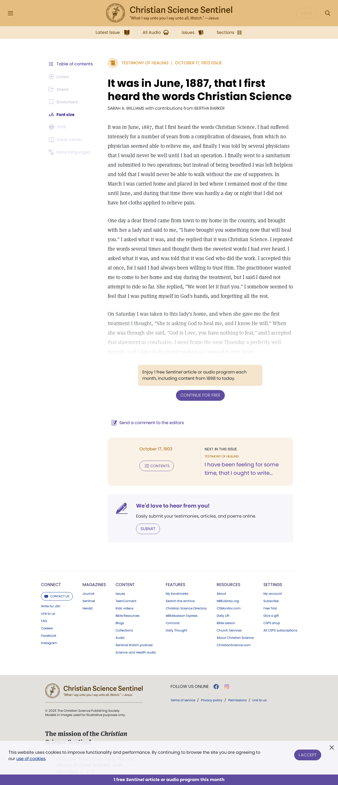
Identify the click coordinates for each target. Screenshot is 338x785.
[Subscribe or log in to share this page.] (59, 89)
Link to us (48, 613)
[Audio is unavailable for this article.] (59, 76)
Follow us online (189, 686)
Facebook (48, 635)
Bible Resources (127, 615)
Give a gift (271, 615)
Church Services (229, 630)
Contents (155, 465)
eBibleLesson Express (181, 615)
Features (175, 584)
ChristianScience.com (234, 644)
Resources (228, 584)
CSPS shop (271, 622)
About (221, 593)
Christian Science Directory (186, 608)
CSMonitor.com (229, 608)
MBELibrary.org (228, 600)
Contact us (56, 596)
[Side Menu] (10, 13)
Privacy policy (211, 700)
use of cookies (30, 759)
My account (272, 593)
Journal (88, 593)
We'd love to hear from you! (172, 505)
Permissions (237, 700)
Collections (124, 630)
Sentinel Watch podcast (134, 644)
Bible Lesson (226, 622)
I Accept (308, 754)
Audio (120, 637)
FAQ (44, 620)
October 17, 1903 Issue (197, 63)
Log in (307, 13)
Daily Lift (223, 615)
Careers (47, 628)
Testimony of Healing (143, 63)
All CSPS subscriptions (280, 630)
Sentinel (88, 600)
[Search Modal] (327, 13)
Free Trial (270, 608)
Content (125, 584)
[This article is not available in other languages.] (70, 152)
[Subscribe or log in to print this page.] (58, 127)
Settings (272, 584)
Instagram (49, 642)
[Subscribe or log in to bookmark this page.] (64, 102)
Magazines (94, 584)
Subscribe (271, 600)
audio (136, 652)
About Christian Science (235, 637)
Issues (120, 593)
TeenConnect (126, 600)
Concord (172, 622)
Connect (51, 584)
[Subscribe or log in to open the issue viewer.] (66, 139)
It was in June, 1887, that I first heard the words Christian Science (199, 90)
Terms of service (182, 700)
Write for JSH (50, 606)
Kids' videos (124, 608)
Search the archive (180, 600)
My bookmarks (177, 593)
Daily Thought (176, 630)
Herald (87, 608)
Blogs (120, 622)
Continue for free (200, 395)
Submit (146, 528)
